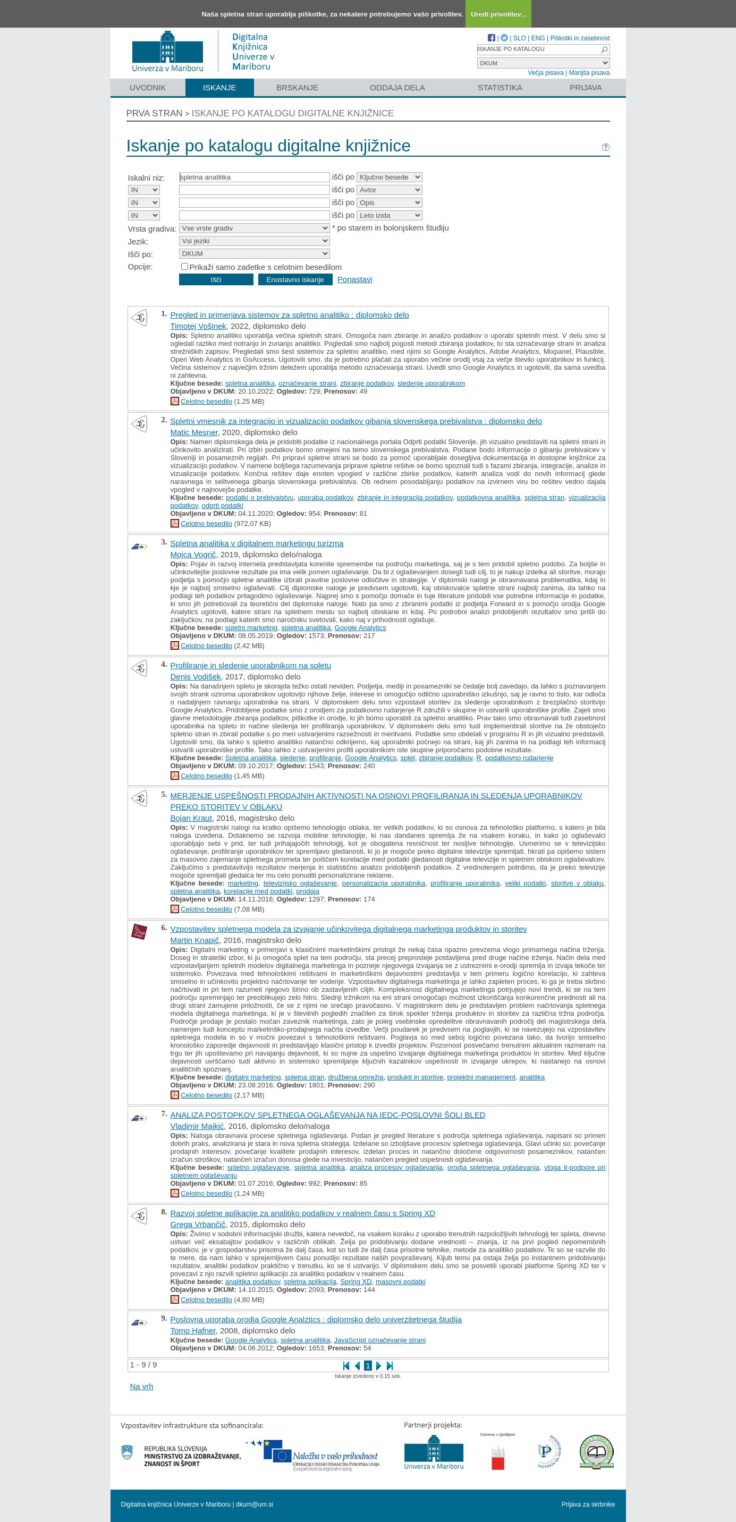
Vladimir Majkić (197, 1125)
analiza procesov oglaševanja (396, 1167)
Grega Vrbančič (198, 1224)
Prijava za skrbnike (588, 1504)
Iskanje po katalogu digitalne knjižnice (293, 113)
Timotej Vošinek (198, 325)
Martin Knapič (195, 940)
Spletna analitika (250, 758)
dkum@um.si (254, 1504)
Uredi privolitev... (499, 14)
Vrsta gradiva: (152, 228)
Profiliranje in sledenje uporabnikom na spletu (251, 665)
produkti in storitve (415, 1077)
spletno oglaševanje (258, 1167)
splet (407, 758)
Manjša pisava (589, 72)
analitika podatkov (252, 1282)
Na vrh (142, 1386)
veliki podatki (525, 883)
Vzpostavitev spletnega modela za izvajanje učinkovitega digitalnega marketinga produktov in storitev (349, 928)
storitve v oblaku (577, 883)
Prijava (586, 87)
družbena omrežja (356, 1077)
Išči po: (141, 254)
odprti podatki (222, 505)
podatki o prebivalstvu (259, 497)
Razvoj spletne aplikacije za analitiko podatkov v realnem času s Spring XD (303, 1213)
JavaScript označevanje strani (380, 1340)
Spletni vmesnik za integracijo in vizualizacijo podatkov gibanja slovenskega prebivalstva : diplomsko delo (357, 421)
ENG (538, 38)
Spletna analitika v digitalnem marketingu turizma (257, 543)
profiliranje (325, 758)
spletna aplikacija (310, 1282)
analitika (532, 1077)
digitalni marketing (253, 1077)
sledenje (292, 758)
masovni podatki (401, 1282)
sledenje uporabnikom (431, 383)
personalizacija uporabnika (383, 883)
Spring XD (355, 1282)
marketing (243, 883)
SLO (519, 38)
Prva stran (154, 113)
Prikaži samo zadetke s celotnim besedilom (266, 266)
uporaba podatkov (325, 497)
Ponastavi (355, 279)
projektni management (481, 1077)
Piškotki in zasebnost (580, 38)
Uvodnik (148, 87)
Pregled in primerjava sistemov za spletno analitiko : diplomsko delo (290, 314)
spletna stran (544, 497)
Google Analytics (360, 628)
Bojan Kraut (191, 817)
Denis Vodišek (196, 676)
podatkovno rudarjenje (519, 758)
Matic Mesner (194, 432)
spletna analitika (250, 383)
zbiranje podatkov (367, 383)
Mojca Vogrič (193, 554)
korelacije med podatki (258, 891)
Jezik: (138, 241)
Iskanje (219, 87)
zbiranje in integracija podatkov (405, 497)
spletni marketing (251, 628)
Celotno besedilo (206, 401)
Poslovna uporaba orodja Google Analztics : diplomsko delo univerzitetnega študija (316, 1319)
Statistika (500, 87)
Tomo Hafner (193, 1330)
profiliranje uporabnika (465, 883)
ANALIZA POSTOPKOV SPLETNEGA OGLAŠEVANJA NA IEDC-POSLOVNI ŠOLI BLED (328, 1114)
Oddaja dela (397, 87)
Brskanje (297, 87)
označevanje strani (307, 383)
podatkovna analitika (488, 497)
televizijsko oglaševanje (300, 883)
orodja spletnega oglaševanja (493, 1167)
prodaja (308, 891)
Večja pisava (546, 72)
